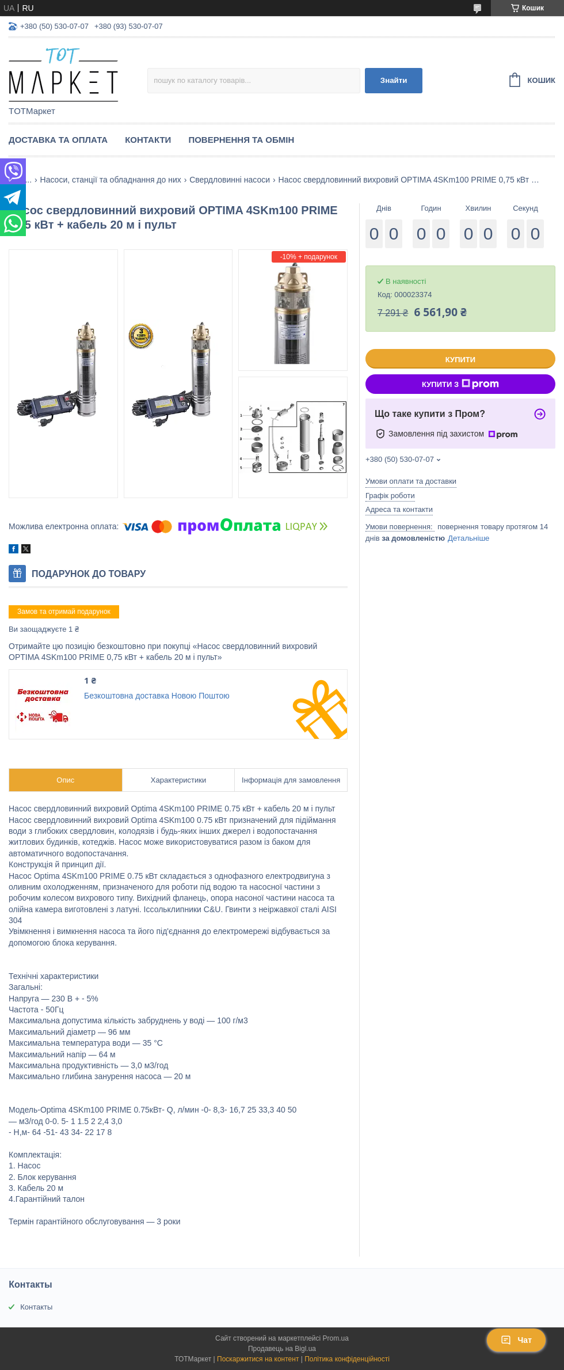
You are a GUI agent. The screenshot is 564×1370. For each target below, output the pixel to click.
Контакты (36, 1307)
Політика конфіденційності (347, 1359)
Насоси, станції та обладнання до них (110, 179)
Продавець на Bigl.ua (282, 1349)
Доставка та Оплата (58, 139)
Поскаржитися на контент (258, 1359)
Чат (516, 1340)
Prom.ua (336, 1338)
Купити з (460, 384)
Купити (460, 359)
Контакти (148, 139)
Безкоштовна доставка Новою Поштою (157, 695)
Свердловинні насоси (229, 179)
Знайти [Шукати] (393, 80)
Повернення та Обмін (241, 139)
